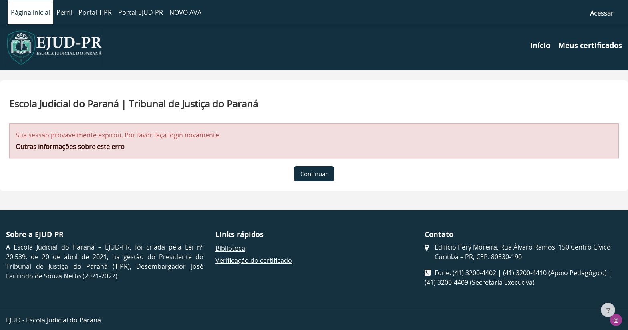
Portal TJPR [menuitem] (95, 12)
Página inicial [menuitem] (30, 12)
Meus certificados (590, 45)
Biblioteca (230, 248)
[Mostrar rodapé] (608, 310)
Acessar (602, 13)
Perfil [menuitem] (64, 12)
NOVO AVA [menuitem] (185, 12)
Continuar (314, 174)
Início (540, 45)
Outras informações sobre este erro (70, 146)
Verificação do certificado (253, 260)
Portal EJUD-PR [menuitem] (140, 12)
